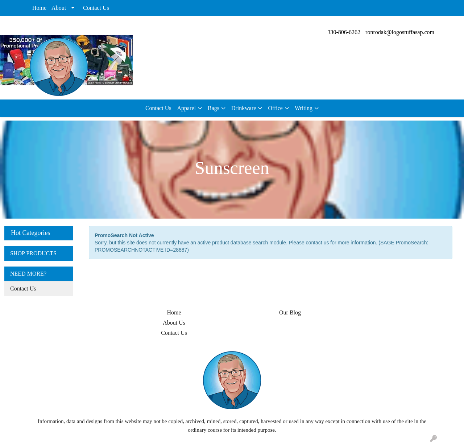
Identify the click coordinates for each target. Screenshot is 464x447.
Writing (303, 108)
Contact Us (96, 8)
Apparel (186, 108)
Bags (213, 108)
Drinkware (243, 108)
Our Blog (290, 312)
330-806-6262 (343, 32)
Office (275, 108)
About (58, 8)
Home (39, 8)
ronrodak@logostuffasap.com (399, 32)
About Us (174, 323)
